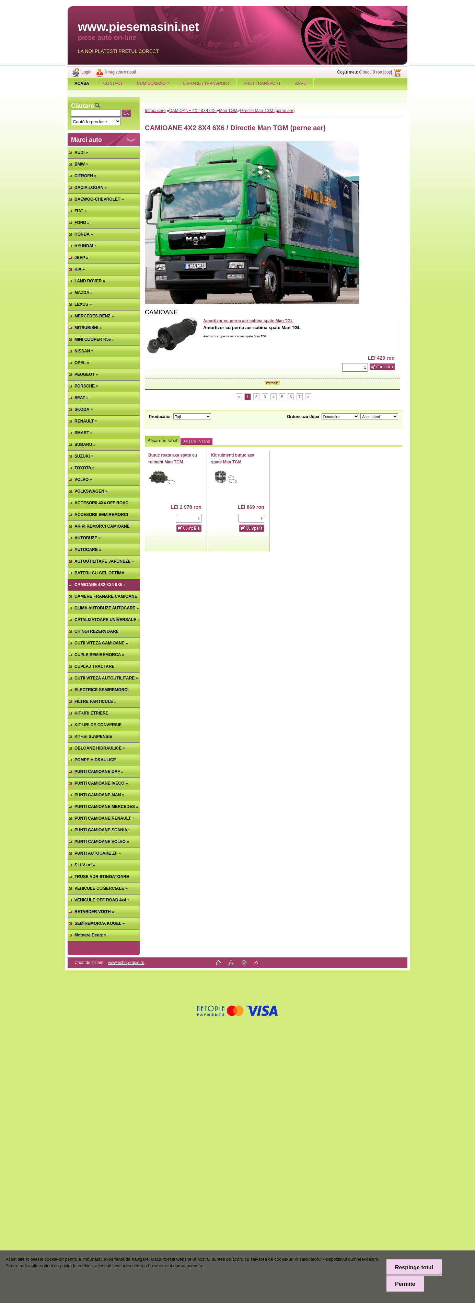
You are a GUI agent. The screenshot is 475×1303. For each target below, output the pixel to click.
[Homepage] (82, 83)
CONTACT (113, 83)
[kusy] (355, 367)
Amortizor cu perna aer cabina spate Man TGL (248, 320)
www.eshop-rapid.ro (126, 962)
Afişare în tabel (162, 440)
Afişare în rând (196, 441)
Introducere (155, 110)
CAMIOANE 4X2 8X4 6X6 (193, 110)
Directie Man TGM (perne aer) (267, 110)
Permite (405, 1284)
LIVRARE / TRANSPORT (206, 83)
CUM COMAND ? (153, 83)
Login (86, 72)
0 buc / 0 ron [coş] (375, 72)
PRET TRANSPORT (262, 83)
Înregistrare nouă (120, 72)
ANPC (300, 83)
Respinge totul (414, 1267)
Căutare (82, 105)
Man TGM (228, 110)
